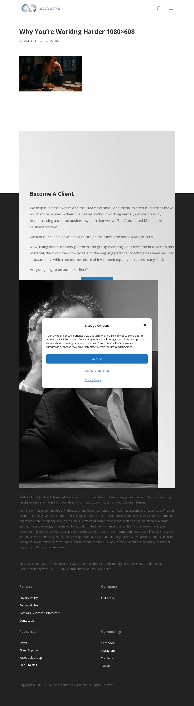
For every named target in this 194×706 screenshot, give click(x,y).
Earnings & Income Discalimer (39, 613)
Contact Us (26, 620)
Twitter (106, 666)
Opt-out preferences (97, 371)
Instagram (108, 650)
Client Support (28, 650)
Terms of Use (28, 605)
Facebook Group (30, 658)
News (23, 643)
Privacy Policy (93, 380)
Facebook (108, 643)
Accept (97, 359)
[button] (145, 325)
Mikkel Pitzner (32, 41)
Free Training (28, 665)
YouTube (107, 658)
